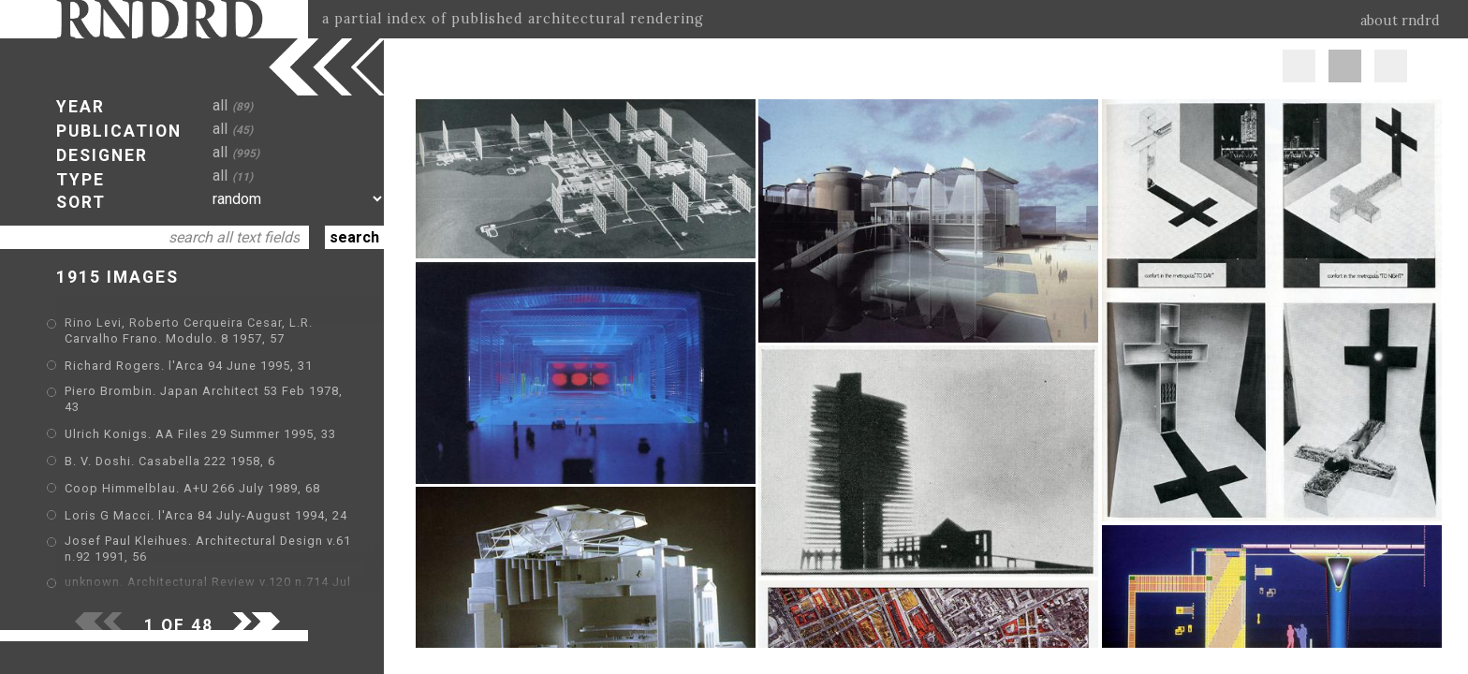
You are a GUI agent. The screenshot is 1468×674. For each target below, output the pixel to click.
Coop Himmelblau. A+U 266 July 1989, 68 (192, 488)
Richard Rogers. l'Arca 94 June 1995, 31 (189, 366)
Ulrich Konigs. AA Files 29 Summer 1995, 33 (200, 434)
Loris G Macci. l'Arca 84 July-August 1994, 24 (206, 515)
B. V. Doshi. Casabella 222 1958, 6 (170, 461)
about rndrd (1400, 20)
